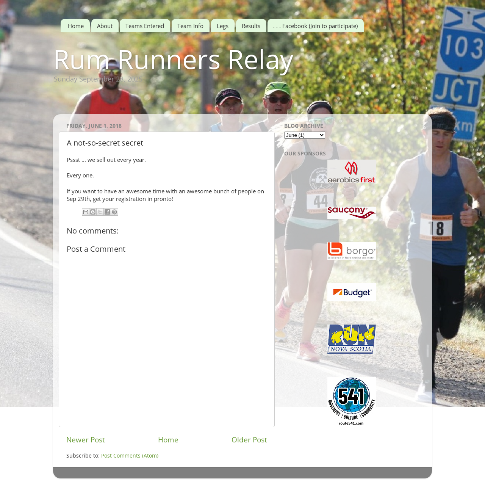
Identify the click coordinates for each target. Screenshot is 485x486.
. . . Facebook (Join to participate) (315, 26)
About (105, 26)
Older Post (249, 440)
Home (76, 26)
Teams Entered (144, 26)
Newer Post (85, 440)
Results (251, 26)
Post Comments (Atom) (129, 455)
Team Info (190, 26)
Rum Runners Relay (173, 59)
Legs (222, 26)
